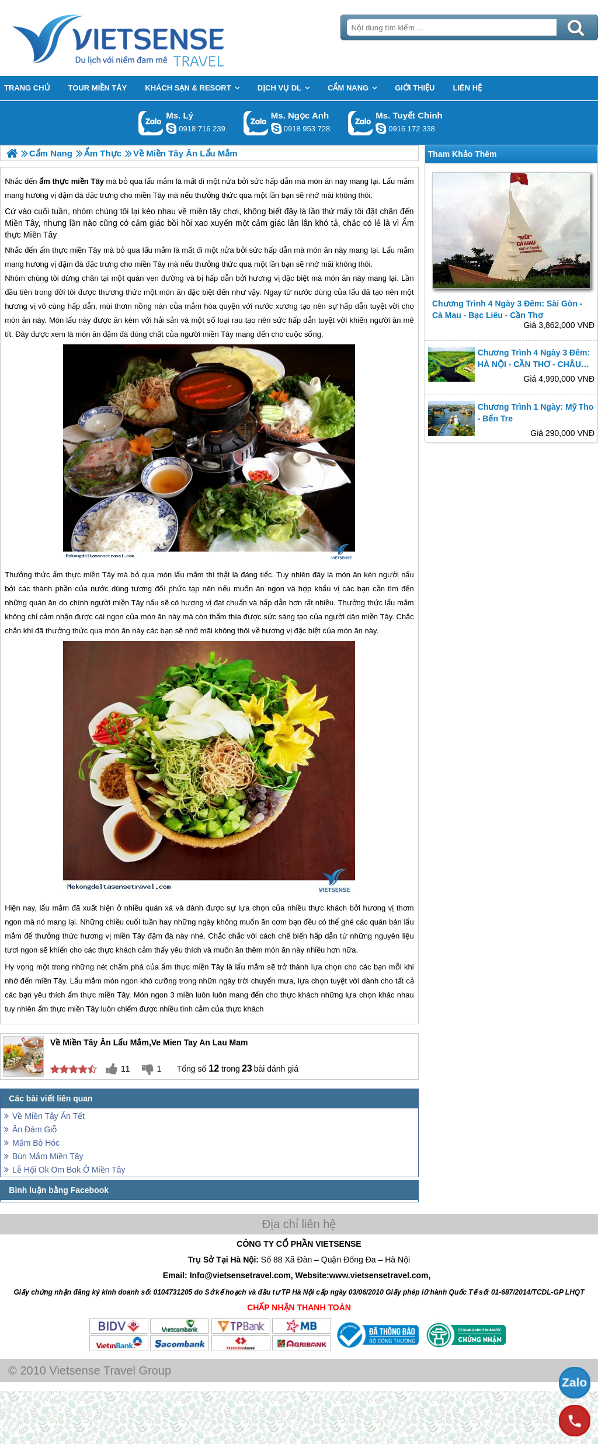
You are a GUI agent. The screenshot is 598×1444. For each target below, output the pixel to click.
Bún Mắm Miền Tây (48, 1156)
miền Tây (85, 250)
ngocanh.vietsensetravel (276, 128)
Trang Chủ (147, 38)
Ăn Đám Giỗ (34, 1129)
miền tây (205, 211)
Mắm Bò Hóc (36, 1142)
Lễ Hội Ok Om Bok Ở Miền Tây (68, 1169)
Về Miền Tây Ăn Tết (48, 1116)
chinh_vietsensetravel (381, 128)
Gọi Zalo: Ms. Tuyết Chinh (360, 123)
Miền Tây (21, 223)
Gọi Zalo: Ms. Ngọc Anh (256, 123)
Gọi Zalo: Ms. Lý (151, 123)
